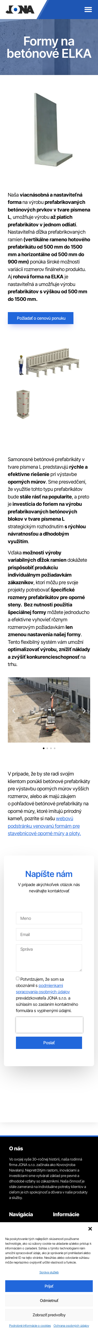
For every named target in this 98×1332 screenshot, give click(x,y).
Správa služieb (49, 1272)
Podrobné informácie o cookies (30, 1326)
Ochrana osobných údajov (71, 1326)
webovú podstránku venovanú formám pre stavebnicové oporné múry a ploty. (44, 826)
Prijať (49, 1286)
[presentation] (49, 1025)
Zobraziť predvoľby (49, 1314)
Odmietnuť (49, 1300)
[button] (90, 1228)
